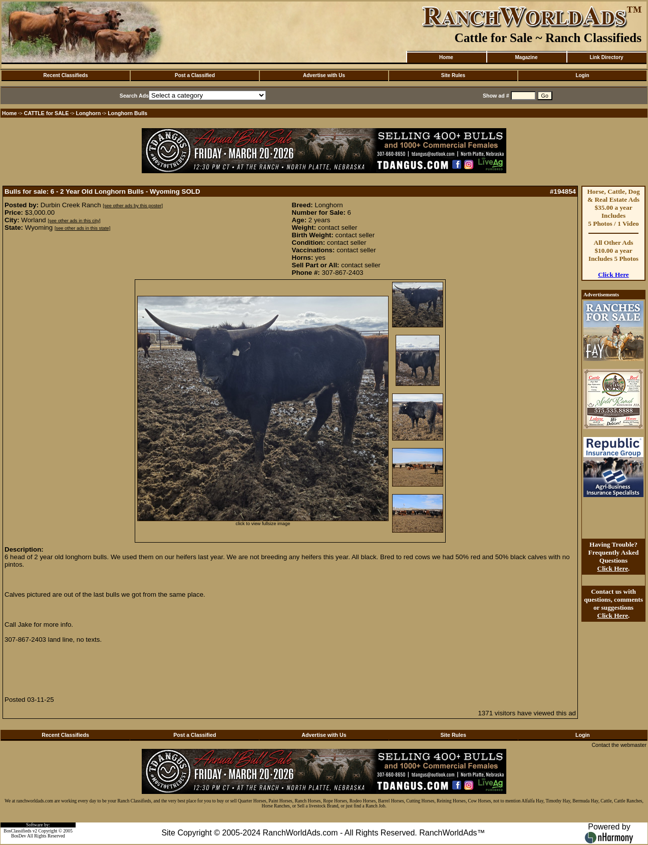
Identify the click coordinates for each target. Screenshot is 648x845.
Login (582, 75)
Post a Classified (195, 75)
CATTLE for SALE (46, 113)
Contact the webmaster (618, 745)
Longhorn (88, 113)
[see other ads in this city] (74, 220)
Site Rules (453, 75)
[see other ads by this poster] (133, 205)
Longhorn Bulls (127, 113)
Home (446, 57)
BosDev (18, 835)
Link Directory (606, 57)
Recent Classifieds (66, 75)
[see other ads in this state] (82, 228)
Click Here (613, 274)
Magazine (526, 57)
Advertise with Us (324, 75)
